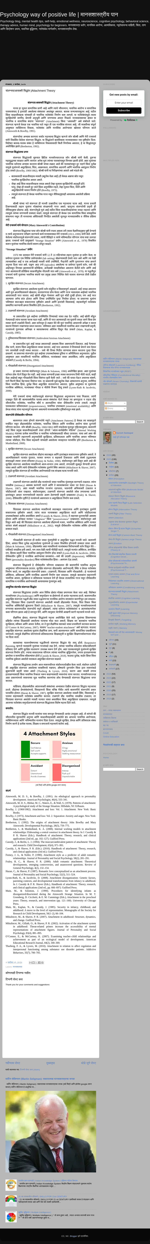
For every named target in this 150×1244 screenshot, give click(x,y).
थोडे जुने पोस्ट (88, 1063)
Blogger (73, 1236)
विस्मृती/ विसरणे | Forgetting (119, 620)
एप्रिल (111, 656)
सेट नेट (106, 725)
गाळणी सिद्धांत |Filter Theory (120, 514)
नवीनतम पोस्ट (12, 1063)
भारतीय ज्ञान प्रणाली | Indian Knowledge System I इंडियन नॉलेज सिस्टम (48, 1180)
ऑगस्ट (112, 640)
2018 (109, 698)
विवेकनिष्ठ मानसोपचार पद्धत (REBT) (117, 371)
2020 (109, 690)
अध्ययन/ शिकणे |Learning (119, 609)
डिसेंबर (112, 463)
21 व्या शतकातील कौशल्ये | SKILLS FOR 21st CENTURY (42, 1196)
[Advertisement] (75, 58)
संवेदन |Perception (116, 479)
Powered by (124, 120)
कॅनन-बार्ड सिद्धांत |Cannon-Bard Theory (125, 535)
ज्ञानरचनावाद (108, 729)
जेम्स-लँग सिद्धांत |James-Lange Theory (125, 539)
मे (110, 652)
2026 (109, 455)
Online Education (111, 737)
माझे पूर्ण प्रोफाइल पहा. (121, 437)
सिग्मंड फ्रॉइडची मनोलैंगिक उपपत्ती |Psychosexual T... (121, 568)
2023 (109, 678)
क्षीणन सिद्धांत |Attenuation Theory (122, 509)
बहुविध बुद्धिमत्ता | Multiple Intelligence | (34, 1212)
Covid (106, 733)
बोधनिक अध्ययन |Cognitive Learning (124, 598)
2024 (109, 674)
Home (106, 757)
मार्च (110, 660)
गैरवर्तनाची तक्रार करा (114, 745)
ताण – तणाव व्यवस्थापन (112, 710)
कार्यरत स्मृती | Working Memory (122, 624)
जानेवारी (112, 669)
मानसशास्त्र (17, 967)
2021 (109, 686)
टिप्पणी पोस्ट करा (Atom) (30, 1069)
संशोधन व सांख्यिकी (110, 721)
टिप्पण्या (109, 408)
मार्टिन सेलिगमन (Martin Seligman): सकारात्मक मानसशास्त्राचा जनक (40, 1079)
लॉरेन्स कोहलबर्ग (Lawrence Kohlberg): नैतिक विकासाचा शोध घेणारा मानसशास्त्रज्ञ (122, 366)
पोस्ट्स (108, 403)
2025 (109, 459)
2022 (109, 682)
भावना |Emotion (115, 543)
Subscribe (124, 110)
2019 (109, 694)
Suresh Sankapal (124, 433)
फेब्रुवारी (112, 664)
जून (110, 648)
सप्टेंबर (112, 475)
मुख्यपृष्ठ (50, 1063)
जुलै (110, 644)
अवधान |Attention (115, 518)
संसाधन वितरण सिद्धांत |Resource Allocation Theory (121, 497)
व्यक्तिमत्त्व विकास (109, 718)
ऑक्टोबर (112, 471)
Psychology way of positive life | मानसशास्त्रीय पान (59, 14)
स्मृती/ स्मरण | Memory (117, 628)
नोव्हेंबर (112, 467)
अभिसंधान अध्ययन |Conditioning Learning (126, 587)
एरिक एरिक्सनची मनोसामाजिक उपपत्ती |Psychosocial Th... (122, 562)
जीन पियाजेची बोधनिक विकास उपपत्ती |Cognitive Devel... (122, 555)
